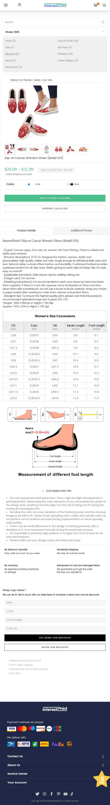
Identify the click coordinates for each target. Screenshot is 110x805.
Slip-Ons (47, 80)
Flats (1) (9, 47)
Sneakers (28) (65, 54)
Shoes (37, 80)
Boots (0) (10, 60)
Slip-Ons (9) (12, 54)
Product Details (26, 231)
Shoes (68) (12, 32)
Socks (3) (10, 41)
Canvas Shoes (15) (68, 41)
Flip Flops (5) (65, 47)
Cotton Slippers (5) (68, 60)
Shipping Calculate (55, 208)
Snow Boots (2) (13, 67)
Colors (10, 184)
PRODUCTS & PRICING (20, 80)
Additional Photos (81, 231)
